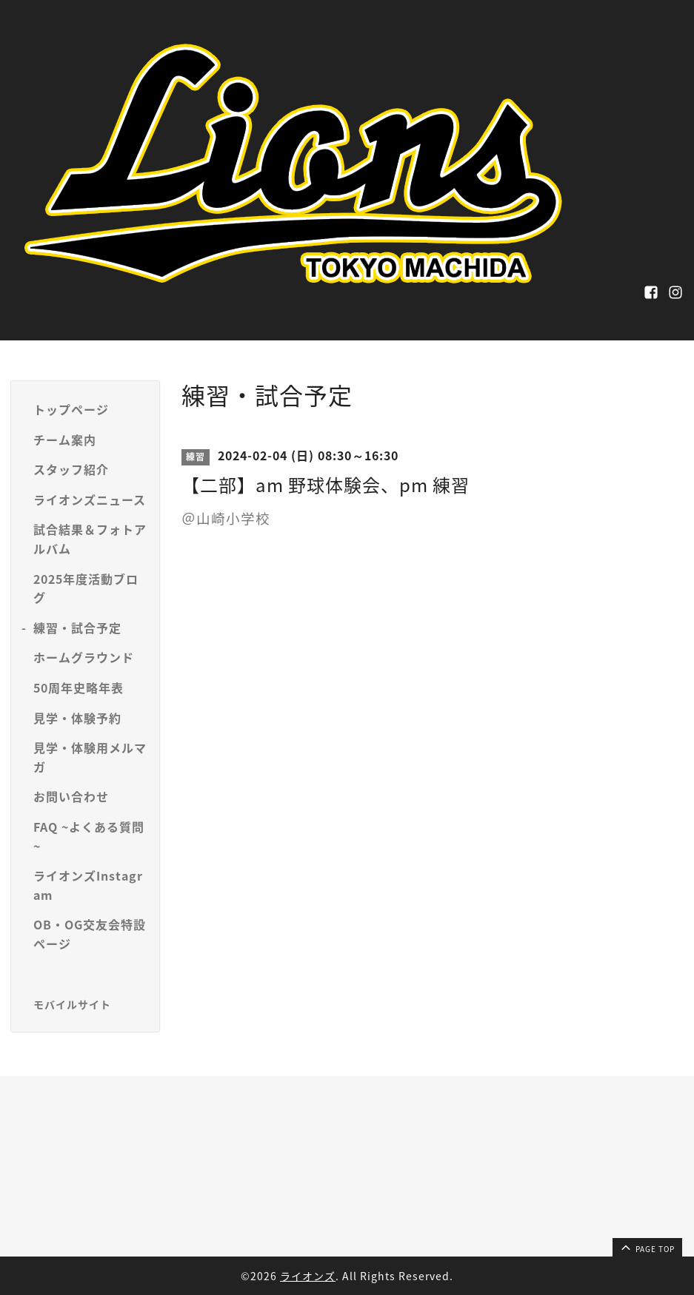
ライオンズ (308, 1275)
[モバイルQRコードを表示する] (90, 1004)
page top (646, 1247)
